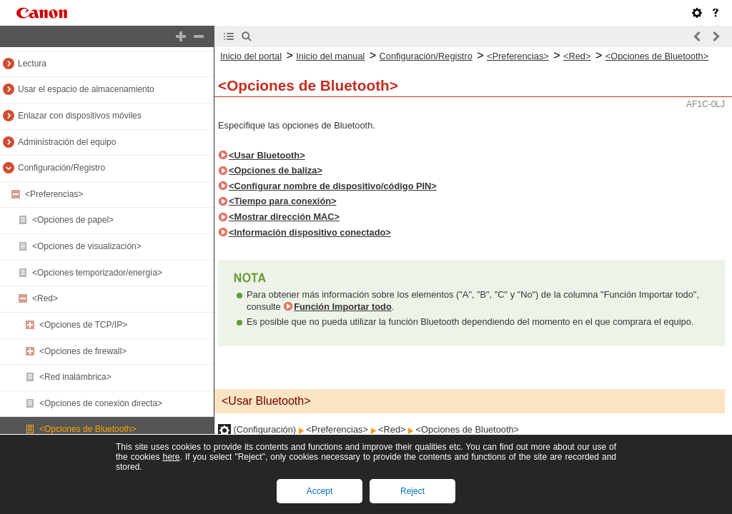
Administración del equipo (67, 142)
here (170, 457)
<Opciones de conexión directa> (100, 403)
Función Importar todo (343, 306)
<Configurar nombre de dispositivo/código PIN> (333, 186)
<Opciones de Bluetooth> (87, 429)
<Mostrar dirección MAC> (284, 216)
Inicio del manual (330, 56)
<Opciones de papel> (73, 220)
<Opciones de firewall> (83, 351)
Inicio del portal (251, 56)
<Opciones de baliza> (275, 170)
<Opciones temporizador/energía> (97, 273)
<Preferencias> (54, 194)
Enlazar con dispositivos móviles (80, 116)
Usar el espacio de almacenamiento (86, 89)
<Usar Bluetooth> (267, 155)
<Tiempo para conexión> (283, 201)
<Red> (45, 298)
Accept (320, 491)
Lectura (32, 64)
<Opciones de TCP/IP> (83, 325)
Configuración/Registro (61, 168)
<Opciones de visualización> (87, 246)
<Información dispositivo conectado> (310, 232)
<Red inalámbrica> (75, 377)
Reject (412, 491)
